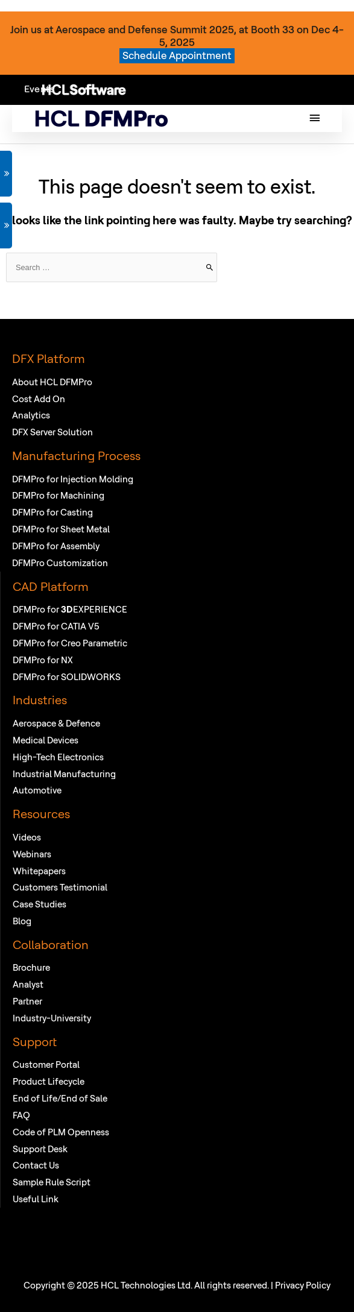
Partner (27, 1001)
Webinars (32, 854)
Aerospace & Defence (56, 723)
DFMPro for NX (43, 660)
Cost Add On (38, 399)
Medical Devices (45, 740)
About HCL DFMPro (52, 382)
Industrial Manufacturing (64, 774)
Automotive (37, 790)
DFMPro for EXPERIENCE (70, 609)
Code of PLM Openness (61, 1132)
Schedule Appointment (177, 55)
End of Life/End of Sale (60, 1098)
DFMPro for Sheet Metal (61, 529)
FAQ (21, 1115)
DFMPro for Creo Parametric (70, 643)
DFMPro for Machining (58, 495)
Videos (27, 837)
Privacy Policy (302, 1285)
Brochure (31, 967)
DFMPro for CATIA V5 (56, 626)
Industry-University (52, 1018)
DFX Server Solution (52, 432)
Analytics (31, 415)
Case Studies (39, 904)
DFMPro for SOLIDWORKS (67, 677)
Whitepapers (39, 871)
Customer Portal (46, 1064)
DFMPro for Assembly (56, 546)
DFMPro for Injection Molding (72, 479)
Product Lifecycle (48, 1081)
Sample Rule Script (51, 1182)
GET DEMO (6, 174)
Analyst (28, 984)
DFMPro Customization (60, 563)
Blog (22, 921)
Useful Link (35, 1199)
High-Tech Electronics (58, 757)
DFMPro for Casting (52, 512)
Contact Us (36, 1165)
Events (39, 89)
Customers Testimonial (60, 887)
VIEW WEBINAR (6, 225)
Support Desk (40, 1149)
